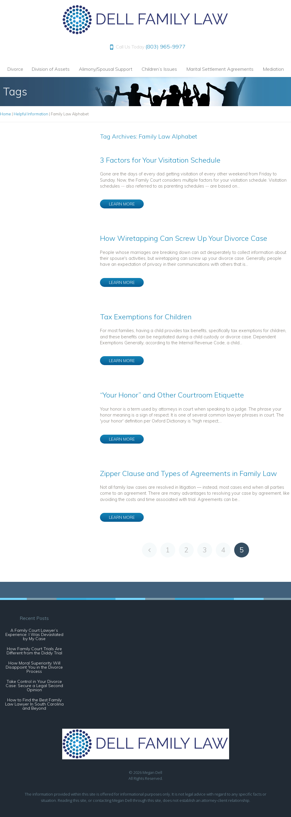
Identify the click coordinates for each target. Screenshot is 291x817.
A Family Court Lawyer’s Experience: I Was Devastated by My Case (34, 634)
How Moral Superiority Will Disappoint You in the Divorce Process (34, 667)
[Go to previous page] (149, 550)
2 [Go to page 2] (186, 550)
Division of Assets (51, 69)
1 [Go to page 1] (168, 550)
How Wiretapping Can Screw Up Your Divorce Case (183, 238)
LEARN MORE (122, 204)
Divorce (15, 69)
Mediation (273, 69)
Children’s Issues (159, 69)
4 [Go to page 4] (223, 550)
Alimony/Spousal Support (105, 69)
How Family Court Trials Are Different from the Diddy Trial (34, 651)
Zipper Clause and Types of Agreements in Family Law (188, 473)
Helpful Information (31, 113)
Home (5, 113)
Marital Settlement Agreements (220, 69)
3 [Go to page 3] (205, 550)
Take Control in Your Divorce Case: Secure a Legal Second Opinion (34, 685)
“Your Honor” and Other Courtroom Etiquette (172, 394)
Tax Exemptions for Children (146, 316)
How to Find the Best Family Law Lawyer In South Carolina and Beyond (34, 704)
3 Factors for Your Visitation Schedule (160, 159)
